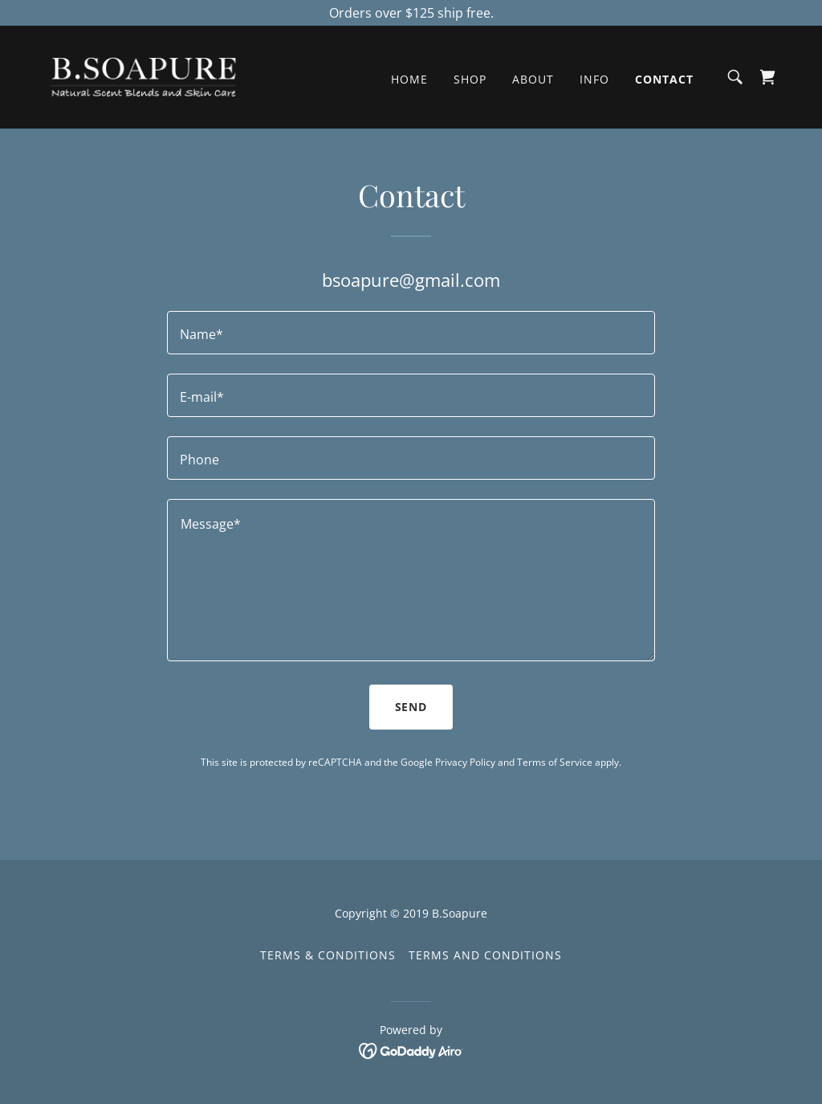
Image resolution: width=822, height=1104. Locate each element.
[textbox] (411, 332)
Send (411, 706)
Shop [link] (470, 79)
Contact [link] (664, 79)
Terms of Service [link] (554, 762)
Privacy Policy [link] (465, 762)
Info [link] (594, 79)
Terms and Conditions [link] (485, 955)
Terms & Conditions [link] (328, 955)
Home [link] (409, 79)
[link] (143, 75)
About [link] (533, 79)
